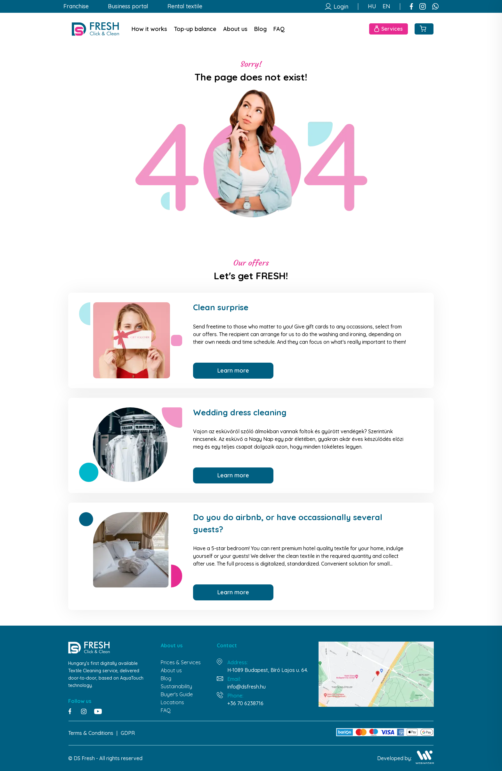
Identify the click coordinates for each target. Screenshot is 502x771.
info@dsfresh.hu (246, 686)
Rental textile (184, 6)
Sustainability (176, 686)
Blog (260, 29)
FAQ (279, 29)
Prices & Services (181, 662)
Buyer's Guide (177, 694)
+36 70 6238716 (245, 703)
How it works (149, 29)
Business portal (128, 6)
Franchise (76, 6)
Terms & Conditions (90, 733)
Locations (172, 702)
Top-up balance (195, 29)
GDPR (128, 733)
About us (235, 29)
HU (372, 6)
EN (386, 6)
